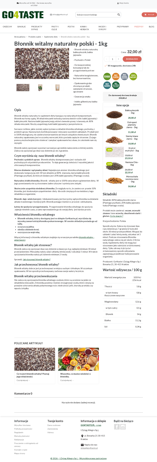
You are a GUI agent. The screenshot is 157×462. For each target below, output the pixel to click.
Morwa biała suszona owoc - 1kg (131, 179)
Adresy (50, 432)
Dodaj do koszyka (132, 60)
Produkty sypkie (36, 28)
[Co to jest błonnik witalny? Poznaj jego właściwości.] (34, 366)
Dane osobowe (53, 425)
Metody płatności (21, 436)
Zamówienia (52, 429)
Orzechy (7, 26)
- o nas (91, 425)
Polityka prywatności (23, 429)
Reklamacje (19, 439)
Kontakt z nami (20, 450)
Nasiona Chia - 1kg (132, 163)
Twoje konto (55, 421)
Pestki (71, 26)
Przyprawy (123, 26)
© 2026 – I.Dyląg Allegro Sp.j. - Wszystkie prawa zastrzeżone (78, 458)
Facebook (117, 427)
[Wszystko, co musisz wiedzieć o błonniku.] (78, 366)
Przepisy (138, 26)
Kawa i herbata (84, 28)
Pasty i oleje (55, 28)
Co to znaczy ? (116, 216)
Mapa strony (19, 453)
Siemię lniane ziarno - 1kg (132, 137)
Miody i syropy (102, 28)
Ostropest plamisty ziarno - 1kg (131, 124)
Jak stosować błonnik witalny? (36, 259)
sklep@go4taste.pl (59, 15)
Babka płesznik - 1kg (132, 111)
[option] (42, 63)
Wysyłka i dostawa (22, 425)
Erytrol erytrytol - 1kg (132, 149)
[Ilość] (112, 59)
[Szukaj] (98, 14)
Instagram (123, 427)
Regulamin (18, 432)
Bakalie (22, 26)
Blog (151, 26)
